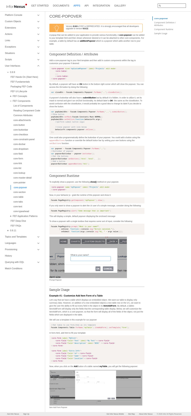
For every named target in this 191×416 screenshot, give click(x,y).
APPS (76, 5)
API (86, 5)
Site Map (131, 414)
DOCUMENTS (61, 5)
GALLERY (120, 5)
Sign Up (26, 414)
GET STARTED (40, 5)
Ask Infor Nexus (13, 414)
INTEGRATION (101, 5)
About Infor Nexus (145, 414)
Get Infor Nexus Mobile (115, 414)
